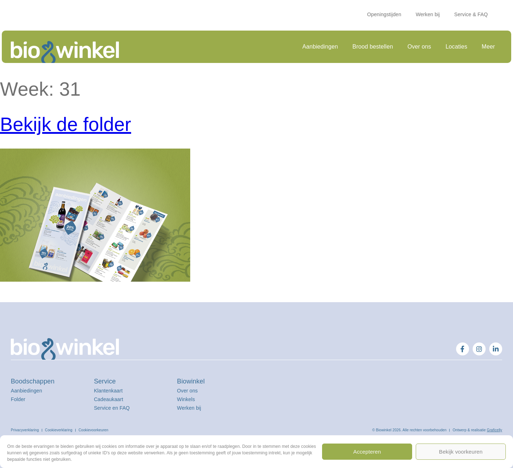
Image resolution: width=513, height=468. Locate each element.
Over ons (419, 47)
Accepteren (367, 452)
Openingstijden (384, 14)
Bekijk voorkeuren (461, 452)
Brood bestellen (372, 47)
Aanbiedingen (320, 47)
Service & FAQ (471, 14)
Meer (488, 47)
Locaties (456, 47)
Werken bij (428, 14)
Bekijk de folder (65, 124)
